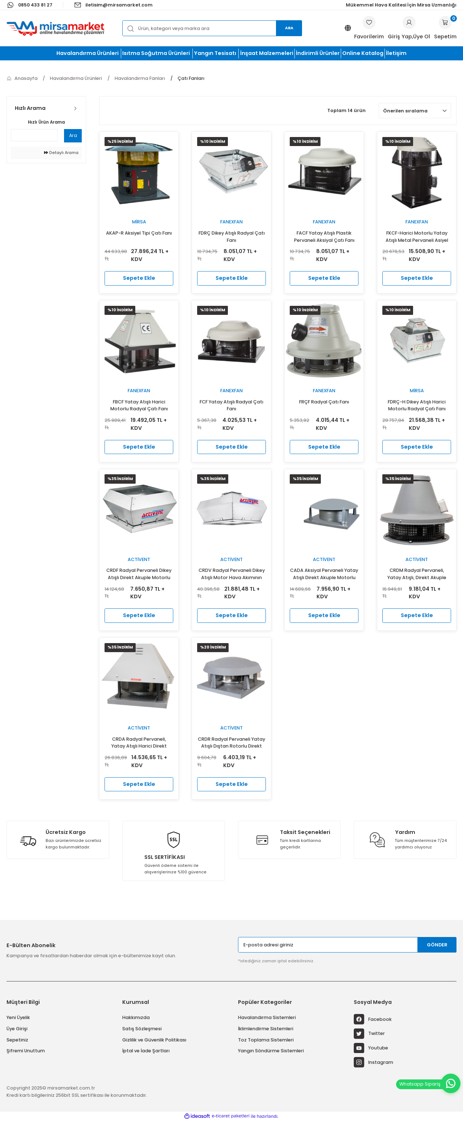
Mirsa (139, 222)
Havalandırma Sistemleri (267, 1017)
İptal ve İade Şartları (146, 1051)
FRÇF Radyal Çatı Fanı (324, 402)
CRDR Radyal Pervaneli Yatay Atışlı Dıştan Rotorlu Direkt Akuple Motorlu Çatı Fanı (231, 743)
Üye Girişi (17, 1029)
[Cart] (445, 28)
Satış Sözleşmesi (142, 1029)
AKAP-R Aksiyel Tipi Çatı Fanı (139, 233)
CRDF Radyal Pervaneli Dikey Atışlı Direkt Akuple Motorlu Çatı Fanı (138, 574)
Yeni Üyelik (18, 1017)
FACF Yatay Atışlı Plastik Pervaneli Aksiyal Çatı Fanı (324, 236)
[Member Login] (409, 22)
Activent (139, 559)
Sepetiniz (17, 1040)
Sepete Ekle (139, 278)
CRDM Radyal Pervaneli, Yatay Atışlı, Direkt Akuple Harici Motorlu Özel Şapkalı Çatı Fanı (417, 574)
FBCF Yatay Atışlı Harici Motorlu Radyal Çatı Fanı (139, 405)
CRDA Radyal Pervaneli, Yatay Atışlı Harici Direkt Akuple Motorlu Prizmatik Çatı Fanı (139, 743)
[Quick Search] (34, 135)
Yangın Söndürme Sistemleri (271, 1051)
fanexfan (231, 222)
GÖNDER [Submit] (437, 945)
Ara (289, 28)
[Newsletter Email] (347, 945)
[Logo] (55, 28)
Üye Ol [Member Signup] (421, 36)
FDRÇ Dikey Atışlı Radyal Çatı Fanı (232, 236)
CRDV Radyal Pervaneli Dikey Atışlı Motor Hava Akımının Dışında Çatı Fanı (232, 574)
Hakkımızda (136, 1017)
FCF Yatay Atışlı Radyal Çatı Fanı (231, 405)
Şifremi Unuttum (26, 1051)
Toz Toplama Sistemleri (266, 1040)
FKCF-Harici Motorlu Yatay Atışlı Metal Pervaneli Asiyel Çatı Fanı (417, 237)
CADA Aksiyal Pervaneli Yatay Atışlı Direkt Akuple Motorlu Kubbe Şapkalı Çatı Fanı (324, 574)
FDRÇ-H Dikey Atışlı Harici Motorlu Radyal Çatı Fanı (417, 405)
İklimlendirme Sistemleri (265, 1029)
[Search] (212, 28)
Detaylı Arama (61, 152)
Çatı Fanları (191, 78)
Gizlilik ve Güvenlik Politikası (154, 1040)
